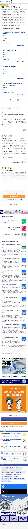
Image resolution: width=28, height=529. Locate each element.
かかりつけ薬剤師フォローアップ (8, 467)
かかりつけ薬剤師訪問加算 (7, 474)
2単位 (12, 92)
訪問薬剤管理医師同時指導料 (19, 478)
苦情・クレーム (19, 467)
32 (20, 99)
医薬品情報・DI (5, 469)
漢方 (8, 92)
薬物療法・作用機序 (5, 472)
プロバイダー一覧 (14, 204)
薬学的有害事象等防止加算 (7, 478)
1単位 (8, 59)
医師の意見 (18, 469)
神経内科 (4, 59)
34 (24, 99)
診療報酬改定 (8, 481)
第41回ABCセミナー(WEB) (9, 66)
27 (7, 99)
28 (10, 99)
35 (11, 101)
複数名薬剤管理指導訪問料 (7, 476)
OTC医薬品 (16, 476)
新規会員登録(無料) (14, 196)
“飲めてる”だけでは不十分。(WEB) (11, 50)
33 (22, 99)
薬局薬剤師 (5, 92)
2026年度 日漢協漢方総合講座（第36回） (13, 83)
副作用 (3, 481)
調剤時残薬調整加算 (17, 474)
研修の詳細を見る (21, 45)
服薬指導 (12, 472)
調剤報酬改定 (11, 469)
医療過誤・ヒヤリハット (20, 472)
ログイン (10, 4)
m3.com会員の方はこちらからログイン (14, 199)
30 (15, 99)
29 (12, 99)
